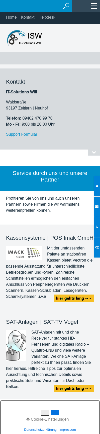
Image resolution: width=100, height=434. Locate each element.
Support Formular (21, 134)
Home (11, 17)
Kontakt (27, 17)
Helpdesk (47, 17)
